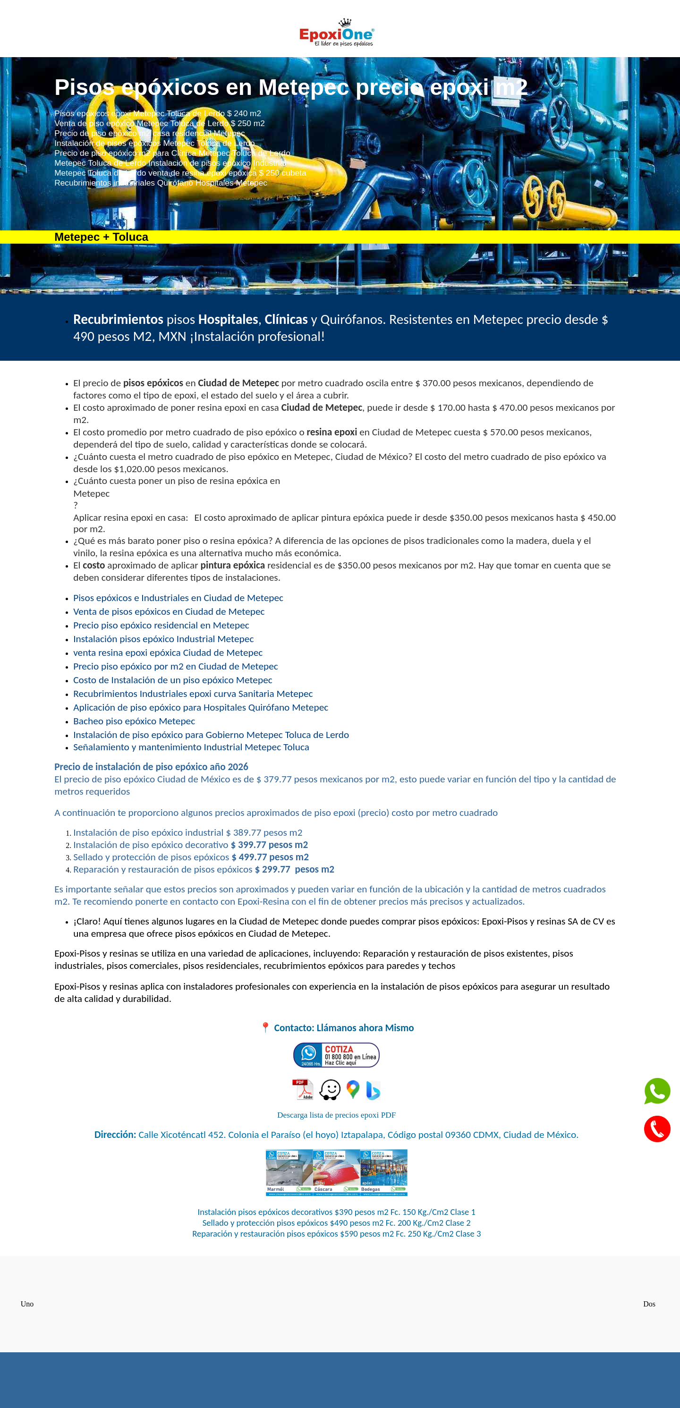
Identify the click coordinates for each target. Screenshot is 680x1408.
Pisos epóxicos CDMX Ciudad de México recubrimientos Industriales (336, 1303)
